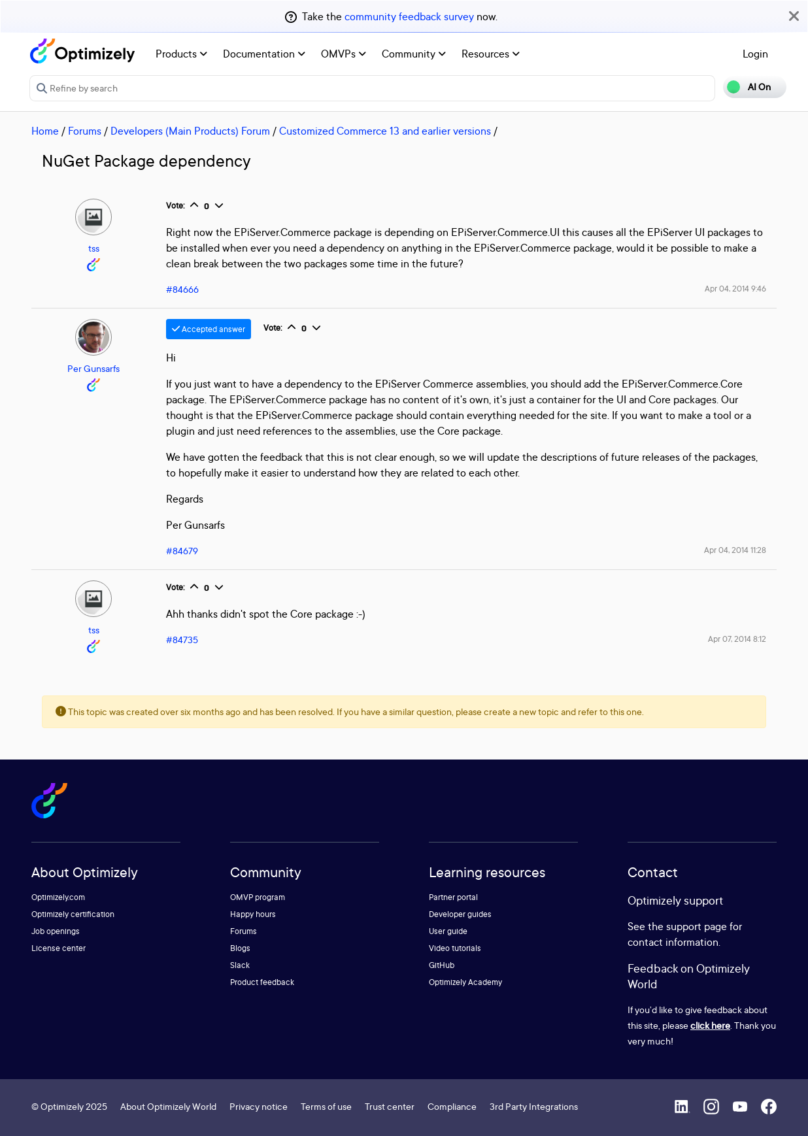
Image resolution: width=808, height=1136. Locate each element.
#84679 (182, 550)
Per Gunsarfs (93, 368)
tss (93, 248)
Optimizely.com (58, 897)
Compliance (452, 1106)
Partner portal (453, 897)
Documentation (264, 53)
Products (181, 53)
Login (755, 53)
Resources (491, 53)
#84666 (182, 289)
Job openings (55, 931)
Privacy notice (258, 1106)
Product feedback (262, 982)
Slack (240, 965)
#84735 (182, 639)
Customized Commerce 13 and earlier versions (385, 131)
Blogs (240, 948)
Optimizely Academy (465, 982)
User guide (448, 931)
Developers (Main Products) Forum (190, 131)
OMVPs (343, 53)
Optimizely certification (72, 914)
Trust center (389, 1106)
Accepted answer (208, 329)
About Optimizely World (168, 1106)
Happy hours (253, 914)
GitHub (441, 965)
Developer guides (460, 914)
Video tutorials (455, 948)
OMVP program (257, 897)
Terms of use (326, 1106)
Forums (84, 131)
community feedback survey (409, 16)
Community (414, 53)
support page (696, 926)
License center (58, 948)
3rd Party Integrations (534, 1106)
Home (45, 131)
